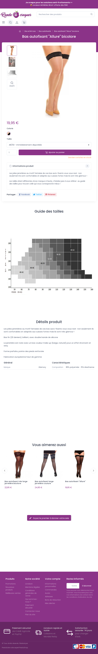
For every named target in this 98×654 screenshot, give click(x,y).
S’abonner (86, 585)
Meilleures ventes (13, 592)
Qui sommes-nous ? (31, 599)
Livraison (29, 583)
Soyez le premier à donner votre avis (49, 517)
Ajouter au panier (55, 152)
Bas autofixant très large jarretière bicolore (16, 482)
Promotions (11, 583)
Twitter (37, 194)
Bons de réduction (53, 599)
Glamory (42, 367)
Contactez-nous (32, 610)
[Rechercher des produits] (65, 14)
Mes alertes (50, 602)
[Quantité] (12, 152)
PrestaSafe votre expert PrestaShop (15, 647)
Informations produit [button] (49, 166)
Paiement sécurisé (29, 605)
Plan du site (30, 614)
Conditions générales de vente (31, 592)
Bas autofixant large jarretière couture (44, 482)
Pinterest (50, 194)
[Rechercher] (91, 14)
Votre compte (52, 578)
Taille (9, 139)
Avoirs (47, 592)
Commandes (51, 589)
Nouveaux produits (10, 587)
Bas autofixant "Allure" (75, 481)
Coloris (10, 128)
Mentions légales (32, 586)
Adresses (49, 596)
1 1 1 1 (49, 145)
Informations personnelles (50, 584)
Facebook (24, 194)
